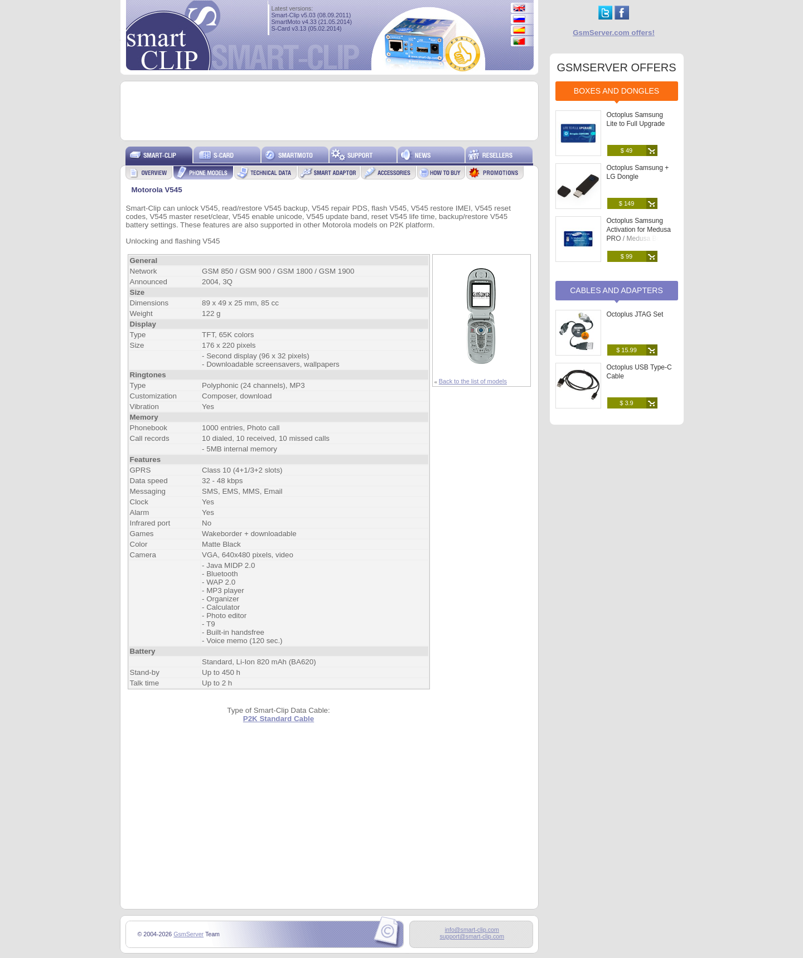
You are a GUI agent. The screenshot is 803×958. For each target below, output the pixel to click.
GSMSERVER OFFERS (616, 67)
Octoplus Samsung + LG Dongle (638, 172)
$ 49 (626, 150)
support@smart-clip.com (471, 936)
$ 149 (627, 203)
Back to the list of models (473, 381)
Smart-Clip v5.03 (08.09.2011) (311, 15)
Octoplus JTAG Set (635, 314)
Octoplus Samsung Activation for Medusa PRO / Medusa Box (639, 229)
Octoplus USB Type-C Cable (639, 371)
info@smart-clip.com (472, 929)
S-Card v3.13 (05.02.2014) (307, 28)
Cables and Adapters (616, 290)
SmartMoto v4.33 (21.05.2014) (312, 21)
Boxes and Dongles (616, 90)
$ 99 (626, 256)
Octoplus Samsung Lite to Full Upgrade (636, 119)
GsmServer (188, 934)
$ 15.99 (626, 350)
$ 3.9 (626, 403)
